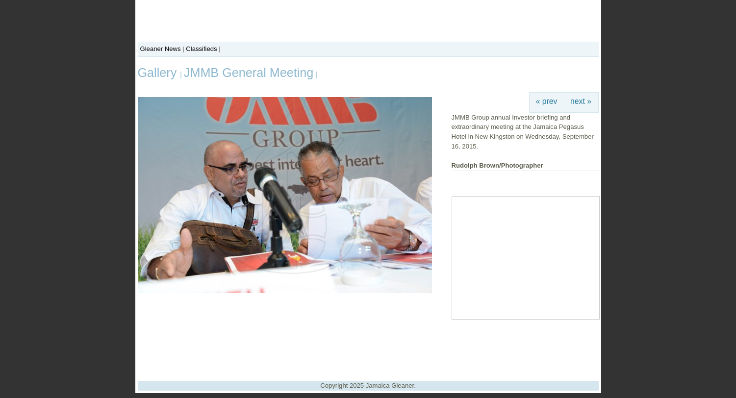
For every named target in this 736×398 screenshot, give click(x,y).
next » (580, 101)
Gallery (159, 72)
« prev (547, 101)
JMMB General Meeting (249, 72)
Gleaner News (160, 48)
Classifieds (201, 48)
